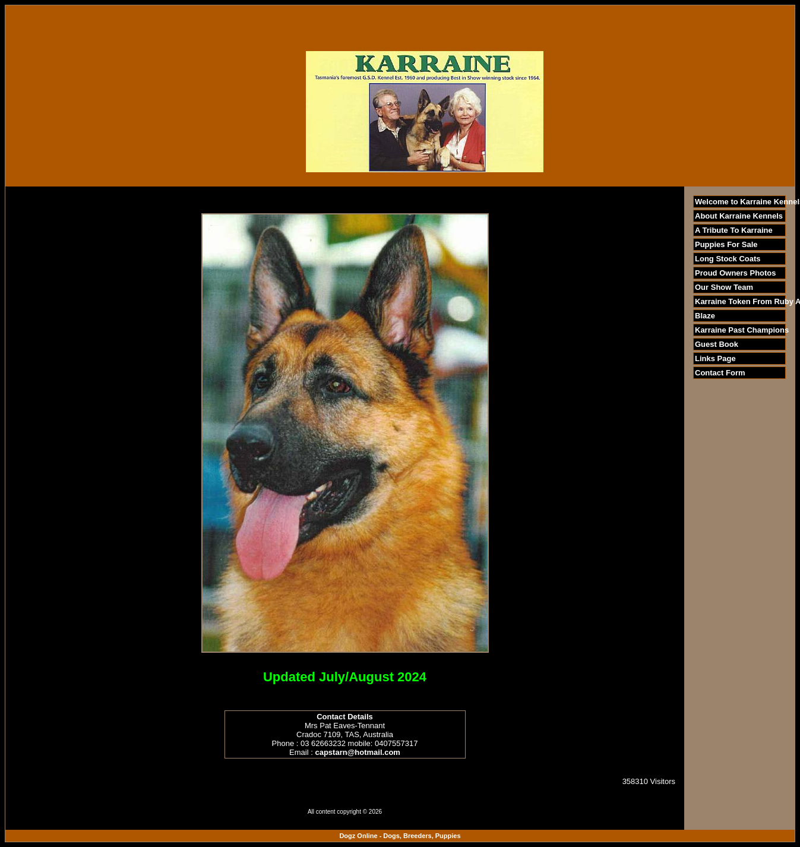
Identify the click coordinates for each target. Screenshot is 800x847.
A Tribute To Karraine (734, 230)
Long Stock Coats (728, 258)
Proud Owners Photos (735, 272)
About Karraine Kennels (739, 215)
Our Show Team (724, 287)
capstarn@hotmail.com (357, 752)
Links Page (715, 358)
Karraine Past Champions (742, 329)
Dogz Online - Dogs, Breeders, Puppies (399, 835)
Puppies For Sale (726, 244)
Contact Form (720, 372)
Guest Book (716, 344)
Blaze (705, 315)
